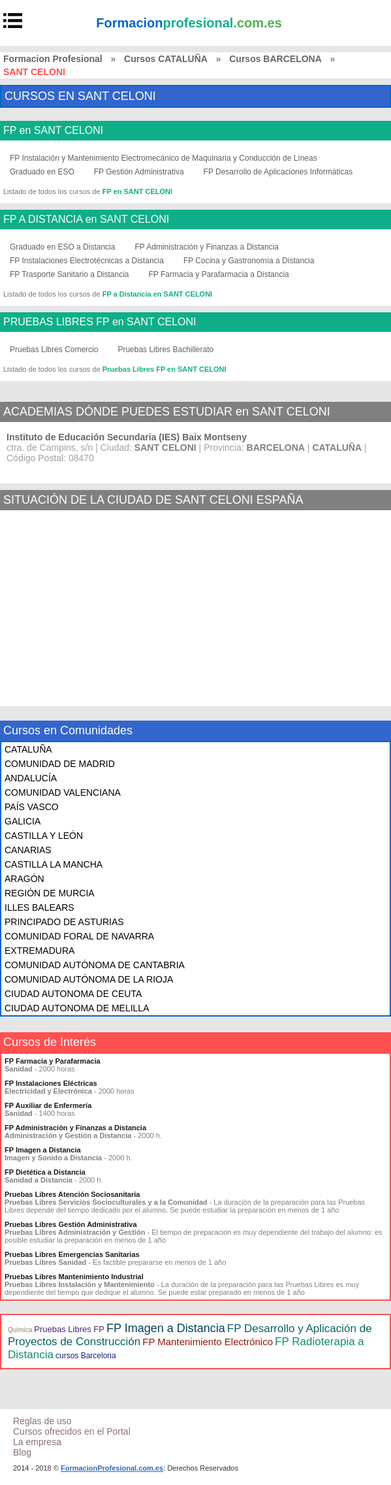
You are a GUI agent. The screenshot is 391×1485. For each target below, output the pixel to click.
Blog (22, 1452)
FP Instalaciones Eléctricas (51, 1083)
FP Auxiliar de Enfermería (48, 1105)
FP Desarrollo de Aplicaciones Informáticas (278, 171)
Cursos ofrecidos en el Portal (72, 1431)
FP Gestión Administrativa (139, 171)
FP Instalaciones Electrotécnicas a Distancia (87, 260)
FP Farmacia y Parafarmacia (53, 1061)
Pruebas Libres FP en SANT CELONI (164, 369)
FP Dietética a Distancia (45, 1172)
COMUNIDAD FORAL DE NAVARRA (79, 936)
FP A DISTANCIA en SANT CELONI (86, 219)
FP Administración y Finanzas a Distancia (206, 247)
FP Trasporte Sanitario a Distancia (69, 274)
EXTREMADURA (39, 950)
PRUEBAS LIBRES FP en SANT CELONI (99, 322)
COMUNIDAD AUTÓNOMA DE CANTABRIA (95, 965)
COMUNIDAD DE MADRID (60, 764)
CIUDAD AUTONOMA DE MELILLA (77, 1008)
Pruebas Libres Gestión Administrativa (71, 1224)
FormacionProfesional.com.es (112, 1468)
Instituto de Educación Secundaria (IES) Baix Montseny (127, 437)
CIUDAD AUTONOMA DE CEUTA (73, 993)
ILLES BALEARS (39, 907)
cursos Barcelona (85, 1355)
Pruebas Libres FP (69, 1329)
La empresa (37, 1442)
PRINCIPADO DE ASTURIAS (64, 922)
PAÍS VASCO (32, 807)
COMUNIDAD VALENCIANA (63, 792)
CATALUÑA (28, 749)
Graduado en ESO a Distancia (62, 247)
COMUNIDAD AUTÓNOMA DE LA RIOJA (89, 979)
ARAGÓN (24, 878)
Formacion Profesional (52, 59)
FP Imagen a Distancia (43, 1150)
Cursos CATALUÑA (166, 59)
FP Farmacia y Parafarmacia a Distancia (219, 274)
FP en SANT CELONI (53, 130)
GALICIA (22, 821)
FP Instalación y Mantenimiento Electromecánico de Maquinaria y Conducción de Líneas (163, 158)
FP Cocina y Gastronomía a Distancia (249, 260)
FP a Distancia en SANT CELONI (157, 294)
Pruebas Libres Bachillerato (165, 349)
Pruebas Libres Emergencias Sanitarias (72, 1254)
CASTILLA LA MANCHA (53, 864)
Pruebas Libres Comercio (54, 349)
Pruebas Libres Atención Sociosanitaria (72, 1194)
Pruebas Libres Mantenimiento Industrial (74, 1277)
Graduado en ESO (42, 171)
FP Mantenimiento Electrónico (207, 1341)
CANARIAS (28, 850)
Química (20, 1329)
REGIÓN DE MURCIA (50, 893)
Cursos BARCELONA (275, 59)
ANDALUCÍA (31, 778)
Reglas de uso (42, 1421)
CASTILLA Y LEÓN (44, 835)
